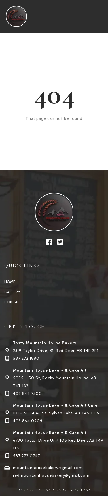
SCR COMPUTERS (72, 489)
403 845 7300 (27, 393)
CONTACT (13, 302)
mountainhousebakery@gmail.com (48, 467)
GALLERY (12, 292)
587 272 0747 (26, 455)
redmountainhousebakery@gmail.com (51, 475)
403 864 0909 (28, 420)
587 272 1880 (26, 358)
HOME (9, 282)
